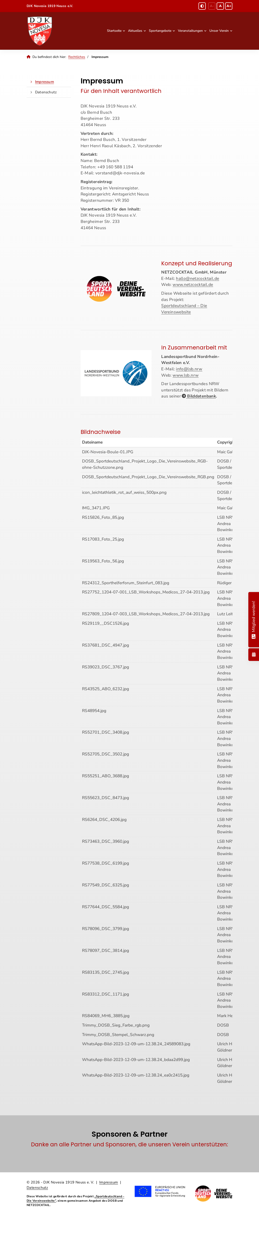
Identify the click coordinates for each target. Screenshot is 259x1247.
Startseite (114, 30)
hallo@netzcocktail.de (197, 278)
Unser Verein (219, 30)
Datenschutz (46, 92)
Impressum (44, 81)
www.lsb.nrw (185, 375)
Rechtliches (76, 57)
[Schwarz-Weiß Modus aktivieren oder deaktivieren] (202, 6)
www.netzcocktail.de (193, 284)
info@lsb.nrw (189, 369)
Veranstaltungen (190, 30)
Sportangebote (160, 30)
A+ (229, 6)
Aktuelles (135, 30)
